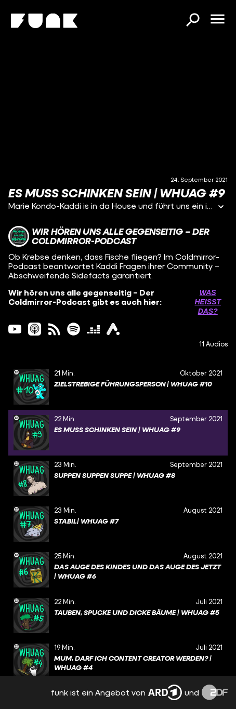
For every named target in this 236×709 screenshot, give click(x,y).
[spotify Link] (73, 329)
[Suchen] (192, 21)
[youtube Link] (14, 329)
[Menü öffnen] (217, 20)
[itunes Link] (34, 329)
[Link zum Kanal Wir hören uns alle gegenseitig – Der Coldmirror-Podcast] (118, 236)
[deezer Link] (93, 329)
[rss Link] (54, 329)
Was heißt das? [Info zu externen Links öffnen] (207, 301)
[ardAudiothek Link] (113, 329)
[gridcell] (118, 387)
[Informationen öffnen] (221, 207)
